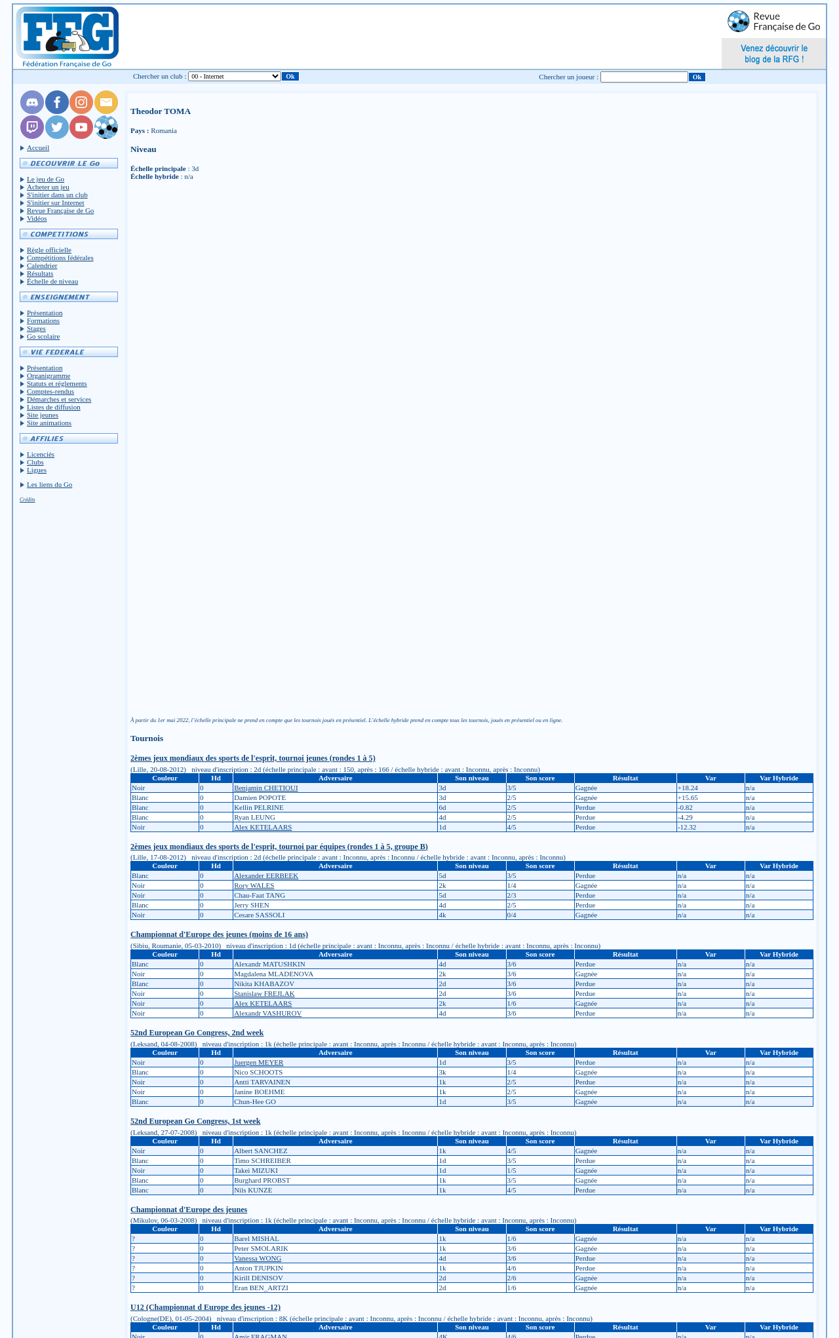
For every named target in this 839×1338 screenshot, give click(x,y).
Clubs (35, 462)
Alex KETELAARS (263, 827)
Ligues (37, 470)
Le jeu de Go (45, 179)
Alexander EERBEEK (266, 875)
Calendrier (42, 265)
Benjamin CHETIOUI (266, 788)
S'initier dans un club (57, 195)
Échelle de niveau (52, 281)
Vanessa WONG (257, 1258)
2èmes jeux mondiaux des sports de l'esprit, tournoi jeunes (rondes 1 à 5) (253, 758)
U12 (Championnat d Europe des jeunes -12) (205, 1307)
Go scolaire (43, 336)
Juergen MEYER (258, 1062)
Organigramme (48, 375)
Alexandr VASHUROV (268, 1013)
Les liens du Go (49, 484)
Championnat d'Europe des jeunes (188, 1209)
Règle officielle (49, 250)
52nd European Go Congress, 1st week (195, 1121)
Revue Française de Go (60, 210)
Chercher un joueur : (568, 77)
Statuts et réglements (57, 383)
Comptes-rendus (50, 391)
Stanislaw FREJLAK (264, 993)
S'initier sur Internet (56, 202)
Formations (43, 320)
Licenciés (40, 454)
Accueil (38, 147)
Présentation (44, 312)
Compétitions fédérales (60, 257)
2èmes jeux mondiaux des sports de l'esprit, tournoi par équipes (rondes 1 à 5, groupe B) (279, 846)
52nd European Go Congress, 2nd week (196, 1032)
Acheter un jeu (48, 187)
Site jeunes (42, 415)
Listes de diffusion (54, 407)
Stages (36, 328)
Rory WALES (254, 885)
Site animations (49, 423)
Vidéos (37, 218)
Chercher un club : (160, 76)
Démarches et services (59, 399)
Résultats (40, 273)
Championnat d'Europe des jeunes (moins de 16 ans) (219, 934)
